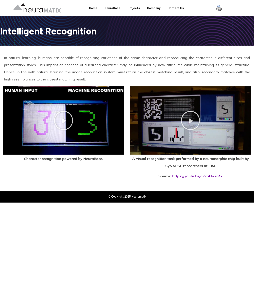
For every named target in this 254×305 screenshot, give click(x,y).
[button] (63, 120)
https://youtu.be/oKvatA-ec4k (197, 176)
